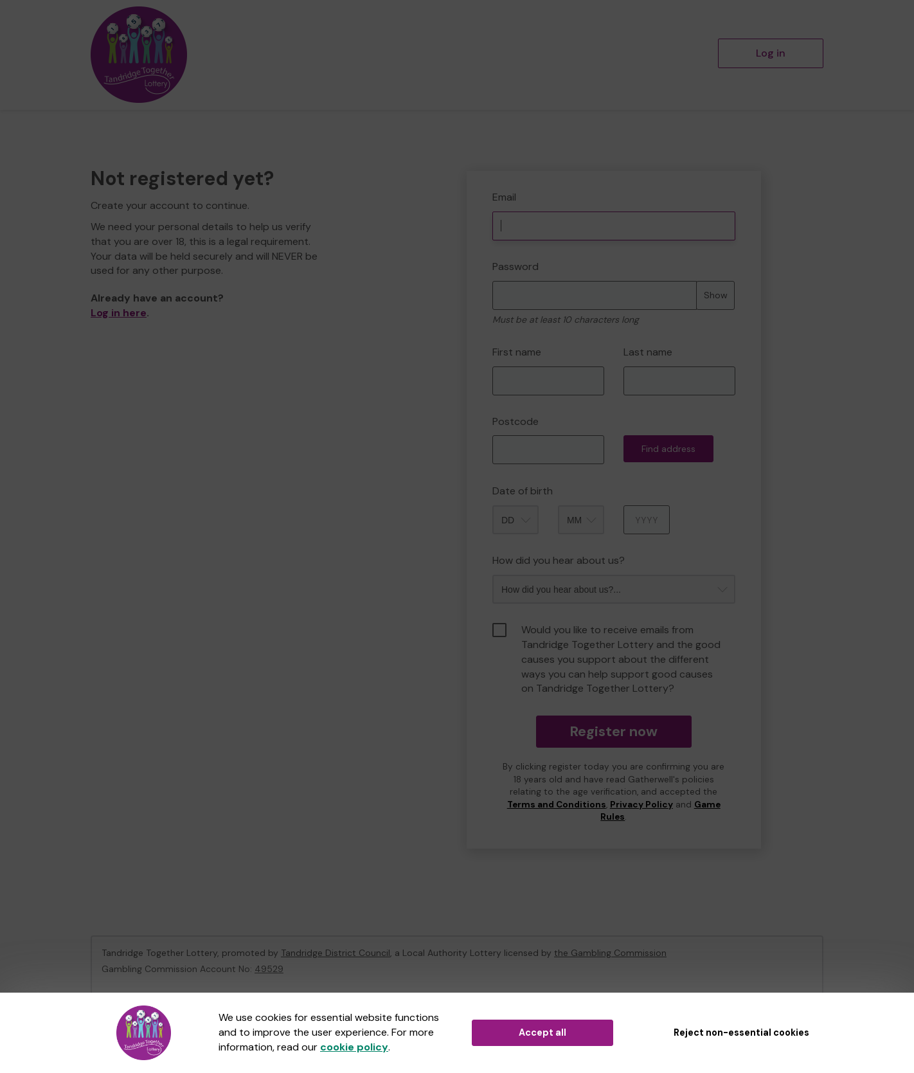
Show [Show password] (716, 295)
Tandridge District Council (335, 953)
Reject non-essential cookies (741, 1032)
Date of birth (522, 491)
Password (515, 266)
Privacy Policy (641, 804)
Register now (613, 731)
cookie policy (354, 1047)
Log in (770, 53)
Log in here (119, 313)
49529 (269, 969)
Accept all (542, 1032)
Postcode (515, 421)
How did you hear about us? (558, 560)
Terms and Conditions (556, 804)
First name (516, 352)
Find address (668, 449)
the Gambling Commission (610, 953)
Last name (647, 352)
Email (504, 197)
